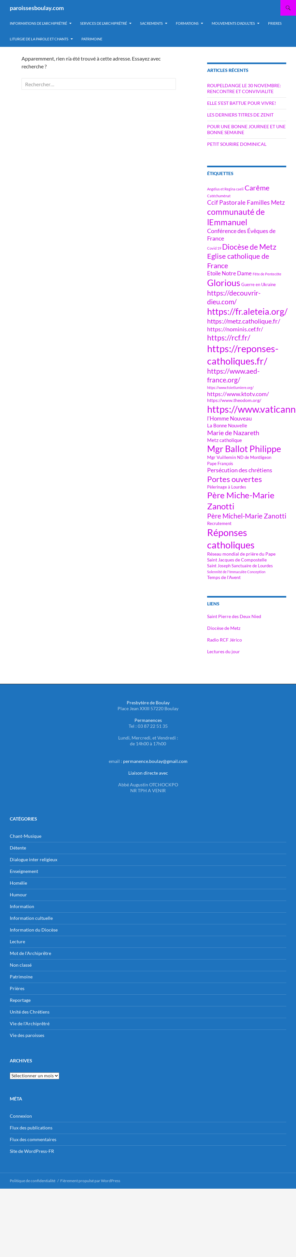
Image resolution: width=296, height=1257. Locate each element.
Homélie (18, 883)
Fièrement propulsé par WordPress (90, 1180)
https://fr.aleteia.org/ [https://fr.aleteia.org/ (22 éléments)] (247, 311)
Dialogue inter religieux (33, 859)
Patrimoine (21, 976)
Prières (17, 988)
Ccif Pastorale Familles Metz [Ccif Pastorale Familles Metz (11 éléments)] (246, 202)
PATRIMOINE (91, 39)
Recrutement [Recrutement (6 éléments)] (219, 523)
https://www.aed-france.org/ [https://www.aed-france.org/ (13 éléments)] (233, 375)
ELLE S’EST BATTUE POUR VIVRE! (241, 103)
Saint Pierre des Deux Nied (234, 616)
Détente (18, 847)
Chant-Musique (25, 836)
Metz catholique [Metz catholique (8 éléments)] (224, 440)
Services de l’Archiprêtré (103, 23)
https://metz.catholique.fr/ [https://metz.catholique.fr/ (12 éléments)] (243, 321)
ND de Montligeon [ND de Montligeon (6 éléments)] (254, 457)
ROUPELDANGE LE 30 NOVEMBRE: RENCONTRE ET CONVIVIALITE (244, 88)
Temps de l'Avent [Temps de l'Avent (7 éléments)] (224, 577)
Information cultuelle (31, 918)
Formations (187, 23)
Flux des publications (31, 1127)
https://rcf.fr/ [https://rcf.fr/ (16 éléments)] (228, 337)
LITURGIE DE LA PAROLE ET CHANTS (39, 39)
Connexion (21, 1116)
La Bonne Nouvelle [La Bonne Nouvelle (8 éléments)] (227, 425)
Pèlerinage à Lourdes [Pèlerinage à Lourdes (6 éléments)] (226, 487)
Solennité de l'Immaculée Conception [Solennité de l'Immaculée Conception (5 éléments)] (236, 572)
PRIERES (275, 23)
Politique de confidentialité (32, 1180)
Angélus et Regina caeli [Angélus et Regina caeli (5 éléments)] (225, 189)
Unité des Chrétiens (29, 1012)
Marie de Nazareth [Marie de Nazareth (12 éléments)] (233, 432)
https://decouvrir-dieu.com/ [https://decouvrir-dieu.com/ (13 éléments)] (234, 297)
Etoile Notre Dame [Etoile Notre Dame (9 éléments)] (229, 273)
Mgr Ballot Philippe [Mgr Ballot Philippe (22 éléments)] (244, 449)
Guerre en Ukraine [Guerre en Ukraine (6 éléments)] (258, 284)
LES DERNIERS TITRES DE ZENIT (240, 114)
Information (22, 906)
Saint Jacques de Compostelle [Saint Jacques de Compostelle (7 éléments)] (237, 559)
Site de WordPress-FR (32, 1151)
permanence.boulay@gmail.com (155, 761)
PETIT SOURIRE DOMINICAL (236, 144)
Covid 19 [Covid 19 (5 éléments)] (214, 248)
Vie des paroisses (27, 1035)
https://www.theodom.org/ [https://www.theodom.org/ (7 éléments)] (234, 400)
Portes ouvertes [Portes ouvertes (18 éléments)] (234, 479)
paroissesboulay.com (37, 7)
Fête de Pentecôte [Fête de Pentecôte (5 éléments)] (267, 274)
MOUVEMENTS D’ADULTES (233, 23)
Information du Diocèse (34, 929)
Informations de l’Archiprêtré (38, 23)
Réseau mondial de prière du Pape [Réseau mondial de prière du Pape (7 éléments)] (241, 554)
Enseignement (24, 871)
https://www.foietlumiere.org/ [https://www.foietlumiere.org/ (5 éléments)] (230, 387)
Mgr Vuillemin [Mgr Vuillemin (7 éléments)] (221, 457)
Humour (18, 894)
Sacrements (151, 23)
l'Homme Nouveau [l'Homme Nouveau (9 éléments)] (229, 418)
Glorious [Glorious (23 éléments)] (223, 282)
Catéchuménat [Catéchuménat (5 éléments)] (219, 196)
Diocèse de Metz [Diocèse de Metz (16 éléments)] (249, 246)
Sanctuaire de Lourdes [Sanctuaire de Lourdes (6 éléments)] (252, 565)
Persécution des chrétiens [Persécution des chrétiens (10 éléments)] (239, 470)
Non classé (21, 965)
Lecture (17, 941)
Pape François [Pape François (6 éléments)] (220, 463)
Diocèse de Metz (223, 628)
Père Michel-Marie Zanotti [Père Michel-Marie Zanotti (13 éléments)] (246, 516)
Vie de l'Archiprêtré (29, 1023)
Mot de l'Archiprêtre (30, 953)
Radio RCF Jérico (224, 639)
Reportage (20, 1000)
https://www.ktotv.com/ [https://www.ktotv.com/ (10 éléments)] (238, 393)
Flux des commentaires (33, 1139)
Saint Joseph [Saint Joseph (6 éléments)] (219, 565)
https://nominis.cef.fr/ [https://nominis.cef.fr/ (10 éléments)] (235, 329)
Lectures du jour (223, 651)
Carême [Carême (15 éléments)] (257, 187)
